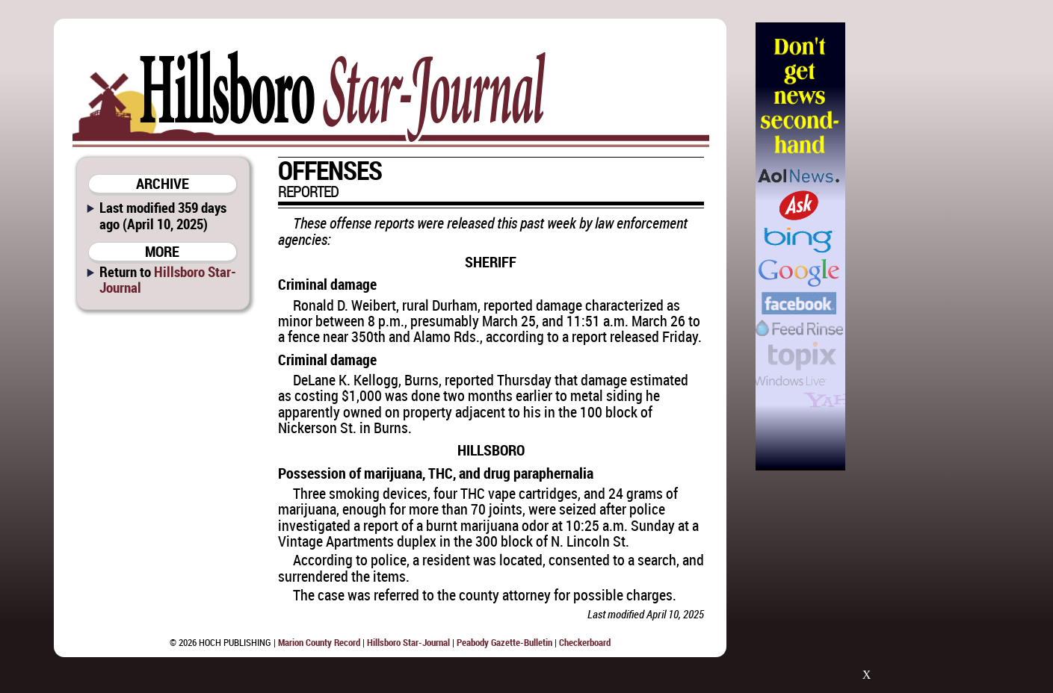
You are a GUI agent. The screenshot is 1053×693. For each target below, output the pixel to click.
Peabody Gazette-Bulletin (504, 642)
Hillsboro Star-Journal (167, 279)
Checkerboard (585, 642)
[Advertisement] (922, 246)
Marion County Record (319, 642)
